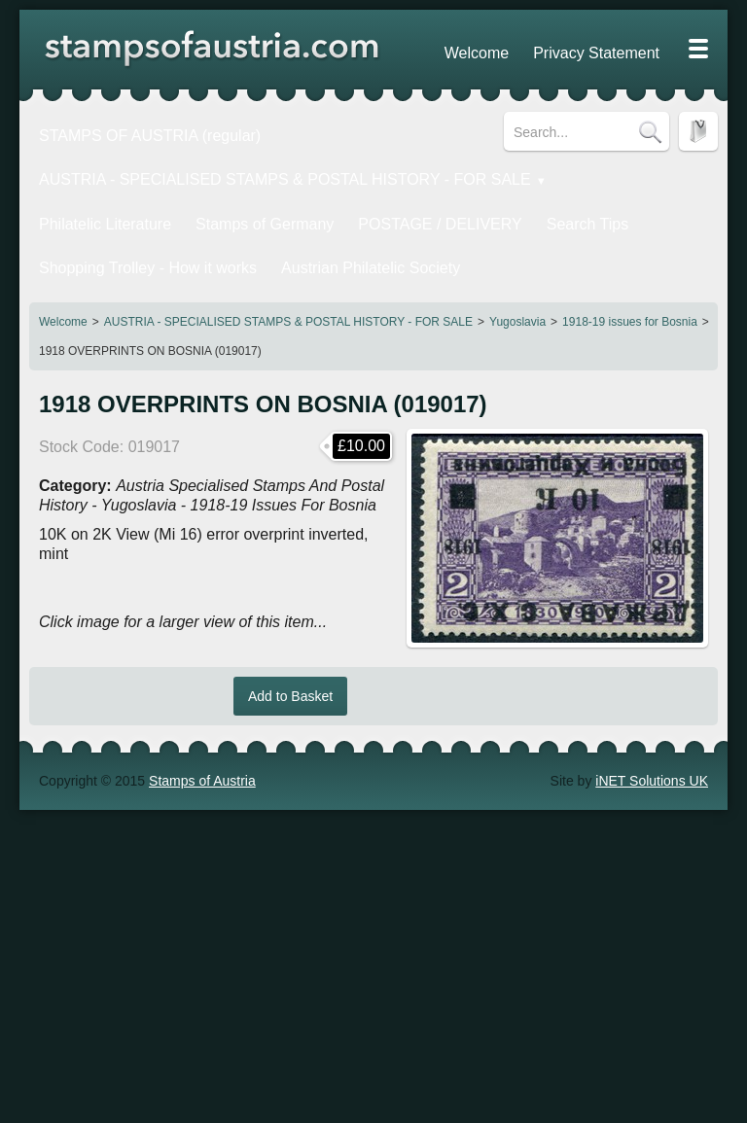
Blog (650, 48)
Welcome (63, 284)
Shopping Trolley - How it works (129, 235)
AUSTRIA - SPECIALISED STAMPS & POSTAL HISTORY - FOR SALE (288, 284)
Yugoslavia (517, 284)
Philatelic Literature (92, 201)
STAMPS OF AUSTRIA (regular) (131, 131)
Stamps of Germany (225, 201)
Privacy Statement (567, 48)
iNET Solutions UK (651, 743)
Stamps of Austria (202, 743)
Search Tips (494, 201)
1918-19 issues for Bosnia (629, 284)
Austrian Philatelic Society (317, 235)
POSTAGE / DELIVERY (372, 201)
